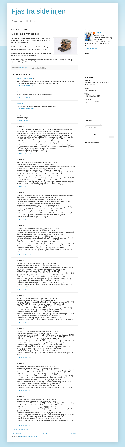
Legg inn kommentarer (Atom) (28, 436)
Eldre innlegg (73, 433)
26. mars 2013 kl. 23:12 (24, 425)
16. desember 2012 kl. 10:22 (25, 120)
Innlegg (89, 124)
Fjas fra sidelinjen (38, 11)
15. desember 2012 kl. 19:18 (25, 97)
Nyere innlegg (16, 433)
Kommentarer (91, 127)
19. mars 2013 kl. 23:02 (24, 219)
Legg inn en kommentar (21, 429)
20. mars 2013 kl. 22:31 (24, 289)
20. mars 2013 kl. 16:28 (24, 254)
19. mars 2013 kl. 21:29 (24, 186)
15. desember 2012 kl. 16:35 (25, 86)
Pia (18, 92)
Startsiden (45, 433)
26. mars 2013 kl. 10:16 (24, 390)
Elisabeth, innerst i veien (25, 78)
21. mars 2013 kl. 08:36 (24, 322)
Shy (18, 115)
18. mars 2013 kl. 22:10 (24, 153)
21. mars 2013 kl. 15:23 (24, 357)
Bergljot (98, 33)
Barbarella (20, 103)
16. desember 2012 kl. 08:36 (25, 109)
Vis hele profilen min (91, 48)
